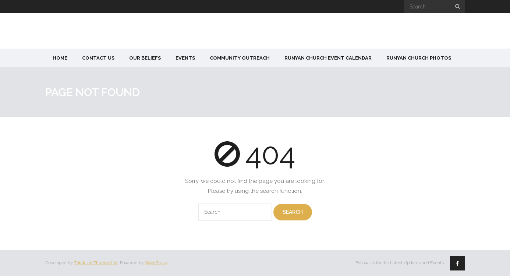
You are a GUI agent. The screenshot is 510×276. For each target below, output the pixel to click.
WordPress (156, 262)
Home (60, 58)
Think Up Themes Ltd (96, 262)
